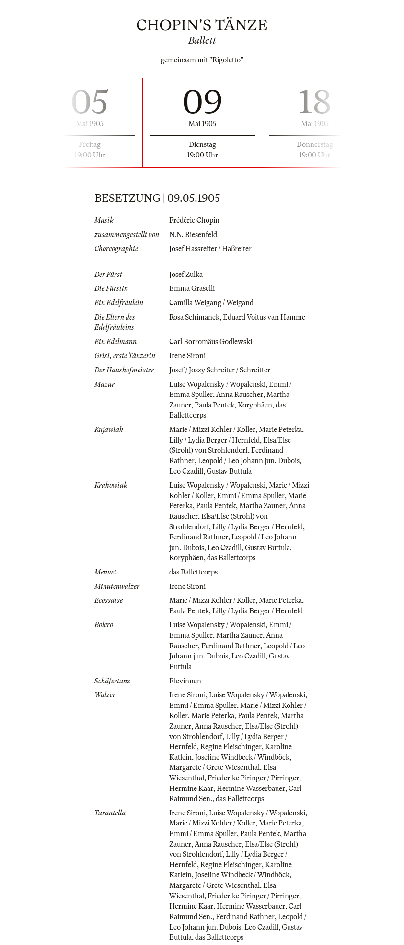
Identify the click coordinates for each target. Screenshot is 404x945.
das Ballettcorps (231, 558)
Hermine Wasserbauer (251, 788)
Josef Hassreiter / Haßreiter (210, 248)
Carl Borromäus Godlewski (210, 342)
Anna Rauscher (239, 394)
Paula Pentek (214, 405)
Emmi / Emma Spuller (251, 496)
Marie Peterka (280, 429)
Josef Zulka (186, 274)
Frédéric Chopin (194, 220)
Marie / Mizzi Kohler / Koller (212, 429)
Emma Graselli (192, 288)
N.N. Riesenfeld (193, 235)
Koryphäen (255, 405)
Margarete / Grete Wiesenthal (214, 767)
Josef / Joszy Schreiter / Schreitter (219, 370)
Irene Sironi (187, 355)
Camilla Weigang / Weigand (211, 303)
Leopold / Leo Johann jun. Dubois (249, 461)
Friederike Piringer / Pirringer (253, 778)
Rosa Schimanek (194, 317)
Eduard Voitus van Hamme (264, 317)
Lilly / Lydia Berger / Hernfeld (214, 440)
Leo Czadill (186, 471)
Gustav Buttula (229, 471)
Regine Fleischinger (231, 747)
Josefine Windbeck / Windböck (242, 757)
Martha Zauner (262, 506)
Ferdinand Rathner (198, 537)
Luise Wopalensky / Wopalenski (217, 384)
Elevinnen (185, 681)
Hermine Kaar (191, 788)
